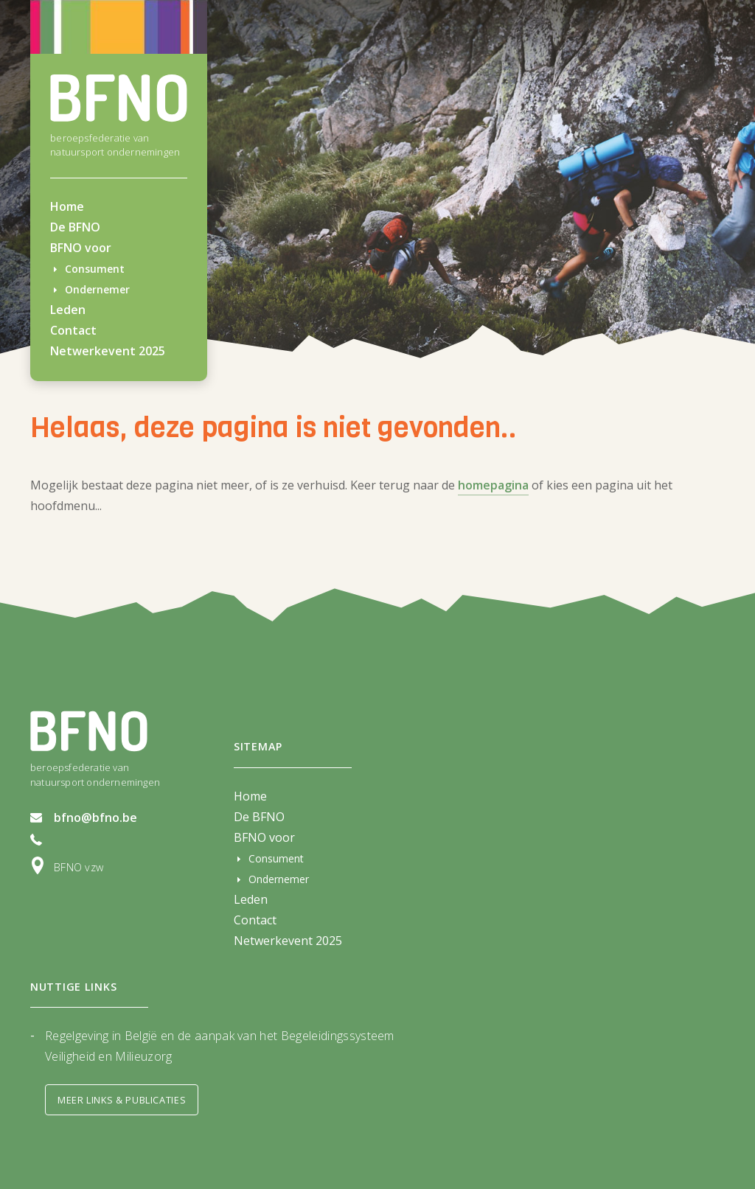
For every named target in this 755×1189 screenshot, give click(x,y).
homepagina (493, 485)
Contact (73, 330)
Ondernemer (97, 289)
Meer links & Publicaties (122, 1099)
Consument (95, 269)
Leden (68, 309)
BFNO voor (80, 248)
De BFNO (75, 227)
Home (67, 206)
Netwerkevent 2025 (107, 351)
